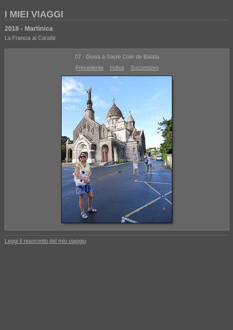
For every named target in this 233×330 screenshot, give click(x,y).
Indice (117, 68)
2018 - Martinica (29, 28)
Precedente (89, 68)
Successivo (145, 68)
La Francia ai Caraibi (30, 38)
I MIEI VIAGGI (34, 14)
